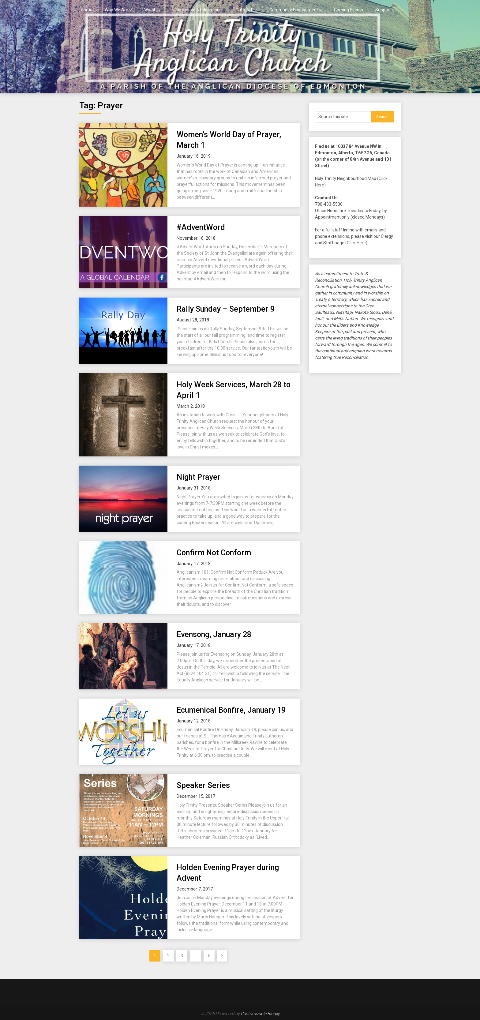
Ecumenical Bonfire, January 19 (231, 710)
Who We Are (116, 9)
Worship (152, 9)
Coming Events (348, 9)
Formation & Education (197, 9)
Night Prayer (198, 477)
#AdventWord (201, 227)
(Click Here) (356, 242)
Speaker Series (203, 785)
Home (86, 9)
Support (383, 9)
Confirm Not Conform (214, 552)
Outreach (244, 9)
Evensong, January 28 (214, 634)
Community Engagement (293, 9)
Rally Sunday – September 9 (226, 309)
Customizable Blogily (260, 1013)
